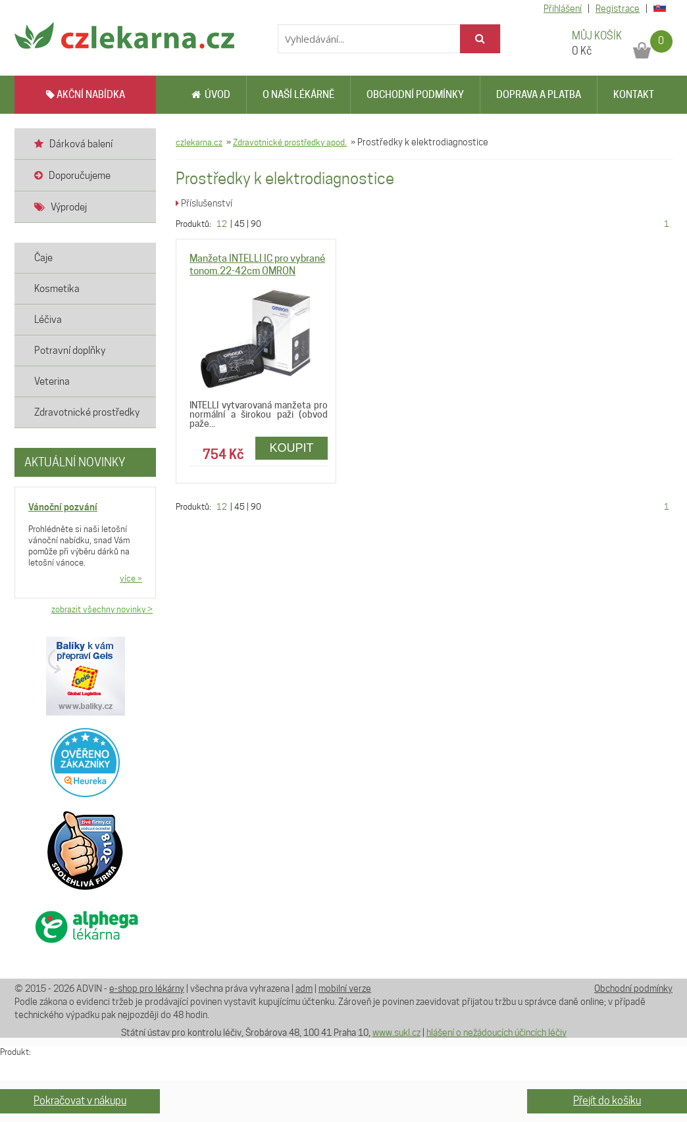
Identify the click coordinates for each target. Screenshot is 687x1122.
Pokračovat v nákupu (80, 1100)
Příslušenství (204, 203)
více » (131, 578)
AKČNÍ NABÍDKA (85, 95)
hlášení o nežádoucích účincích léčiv (496, 1032)
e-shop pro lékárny (146, 988)
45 (239, 223)
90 (256, 223)
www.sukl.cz (396, 1032)
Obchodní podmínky (415, 95)
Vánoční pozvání (62, 506)
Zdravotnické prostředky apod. (290, 142)
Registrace (618, 8)
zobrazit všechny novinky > (102, 609)
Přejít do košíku (607, 1100)
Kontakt (633, 95)
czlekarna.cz (199, 142)
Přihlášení (563, 8)
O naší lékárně (298, 95)
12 (221, 223)
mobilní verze (344, 988)
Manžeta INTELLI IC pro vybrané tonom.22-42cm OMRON (257, 265)
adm (304, 988)
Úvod (210, 95)
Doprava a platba (538, 95)
